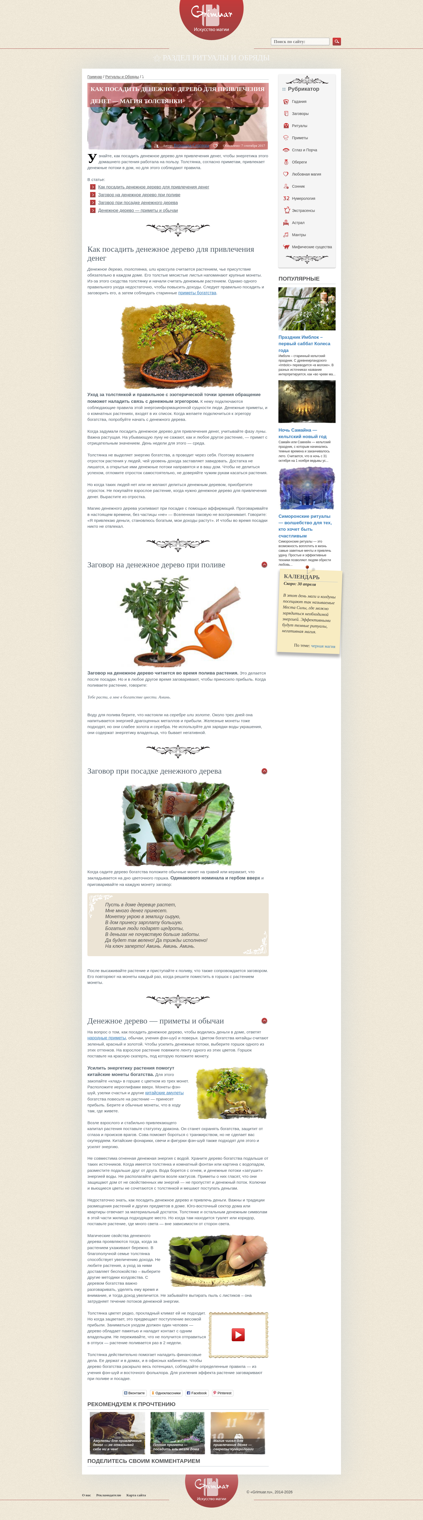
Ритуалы (295, 126)
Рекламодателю (108, 1495)
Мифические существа (307, 247)
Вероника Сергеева (191, 145)
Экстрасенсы (299, 211)
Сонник (294, 186)
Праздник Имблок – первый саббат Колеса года (304, 344)
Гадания (294, 101)
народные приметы (106, 1038)
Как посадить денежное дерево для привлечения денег (153, 187)
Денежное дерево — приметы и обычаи (138, 210)
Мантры (294, 235)
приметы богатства (197, 293)
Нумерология (299, 198)
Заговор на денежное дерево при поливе (139, 195)
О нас (86, 1495)
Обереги (295, 162)
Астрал (294, 223)
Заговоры (296, 114)
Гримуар (94, 77)
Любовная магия (302, 174)
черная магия (323, 646)
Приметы (295, 138)
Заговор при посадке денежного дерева (138, 202)
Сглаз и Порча (300, 150)
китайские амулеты (164, 1093)
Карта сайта (136, 1495)
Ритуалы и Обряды (122, 77)
